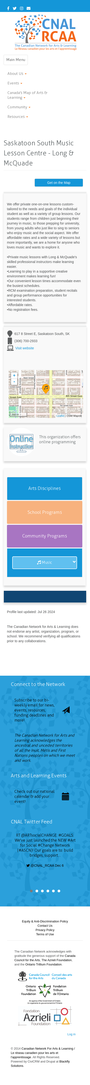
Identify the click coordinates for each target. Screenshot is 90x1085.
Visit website (24, 348)
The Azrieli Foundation (57, 960)
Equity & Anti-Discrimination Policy (45, 921)
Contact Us (44, 925)
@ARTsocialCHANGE (39, 835)
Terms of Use (45, 934)
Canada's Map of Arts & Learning (27, 95)
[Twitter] (15, 8)
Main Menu (17, 61)
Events (14, 83)
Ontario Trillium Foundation (43, 964)
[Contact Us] (28, 8)
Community (18, 107)
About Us (17, 73)
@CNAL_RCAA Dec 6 (45, 865)
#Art (71, 840)
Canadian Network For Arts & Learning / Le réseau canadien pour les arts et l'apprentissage (43, 1053)
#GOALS (65, 835)
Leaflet (60, 415)
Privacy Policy (45, 930)
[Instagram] (21, 8)
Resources (17, 116)
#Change (46, 845)
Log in (71, 1034)
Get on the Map (59, 183)
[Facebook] (8, 8)
